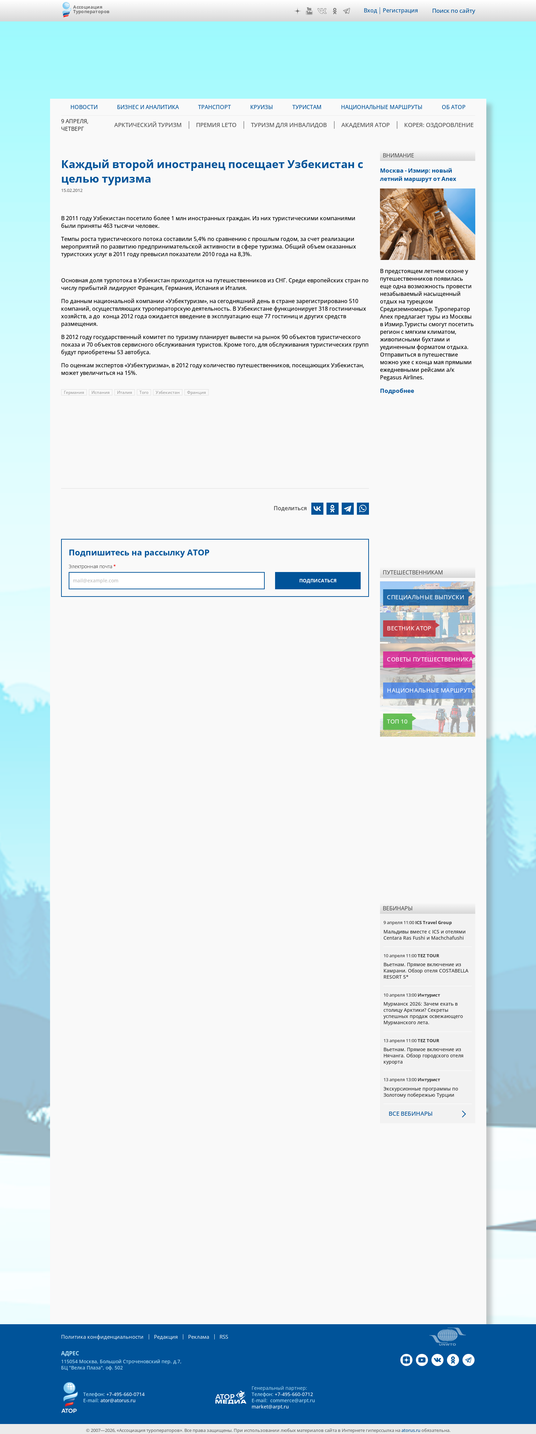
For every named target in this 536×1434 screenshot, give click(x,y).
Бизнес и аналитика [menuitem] (148, 107)
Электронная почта (90, 566)
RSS (214, 1334)
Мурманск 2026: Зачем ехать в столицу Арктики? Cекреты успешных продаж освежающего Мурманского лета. (423, 1011)
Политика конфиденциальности (99, 1334)
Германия (74, 392)
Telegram (347, 11)
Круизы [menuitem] (261, 107)
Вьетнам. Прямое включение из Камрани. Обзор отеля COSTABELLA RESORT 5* (425, 968)
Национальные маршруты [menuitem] (381, 107)
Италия (124, 392)
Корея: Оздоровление (442, 125)
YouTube (310, 11)
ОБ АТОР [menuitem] (454, 107)
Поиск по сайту (454, 10)
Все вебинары (409, 1111)
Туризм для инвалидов (305, 125)
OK (335, 11)
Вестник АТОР (402, 626)
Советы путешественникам (420, 657)
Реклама (190, 1334)
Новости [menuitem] (84, 107)
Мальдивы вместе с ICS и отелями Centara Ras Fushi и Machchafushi (424, 932)
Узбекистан (168, 392)
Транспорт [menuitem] (214, 107)
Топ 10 (394, 719)
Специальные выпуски (415, 595)
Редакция (158, 1334)
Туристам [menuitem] (307, 107)
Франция (196, 392)
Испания (100, 392)
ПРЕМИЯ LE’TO (238, 125)
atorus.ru (410, 1428)
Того (143, 392)
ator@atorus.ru (118, 1398)
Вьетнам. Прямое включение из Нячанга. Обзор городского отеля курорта (423, 1053)
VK (323, 11)
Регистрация (401, 10)
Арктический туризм (175, 125)
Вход (371, 10)
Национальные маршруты (419, 688)
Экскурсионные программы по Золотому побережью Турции (420, 1089)
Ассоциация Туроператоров (91, 9)
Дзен (298, 11)
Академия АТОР (375, 125)
